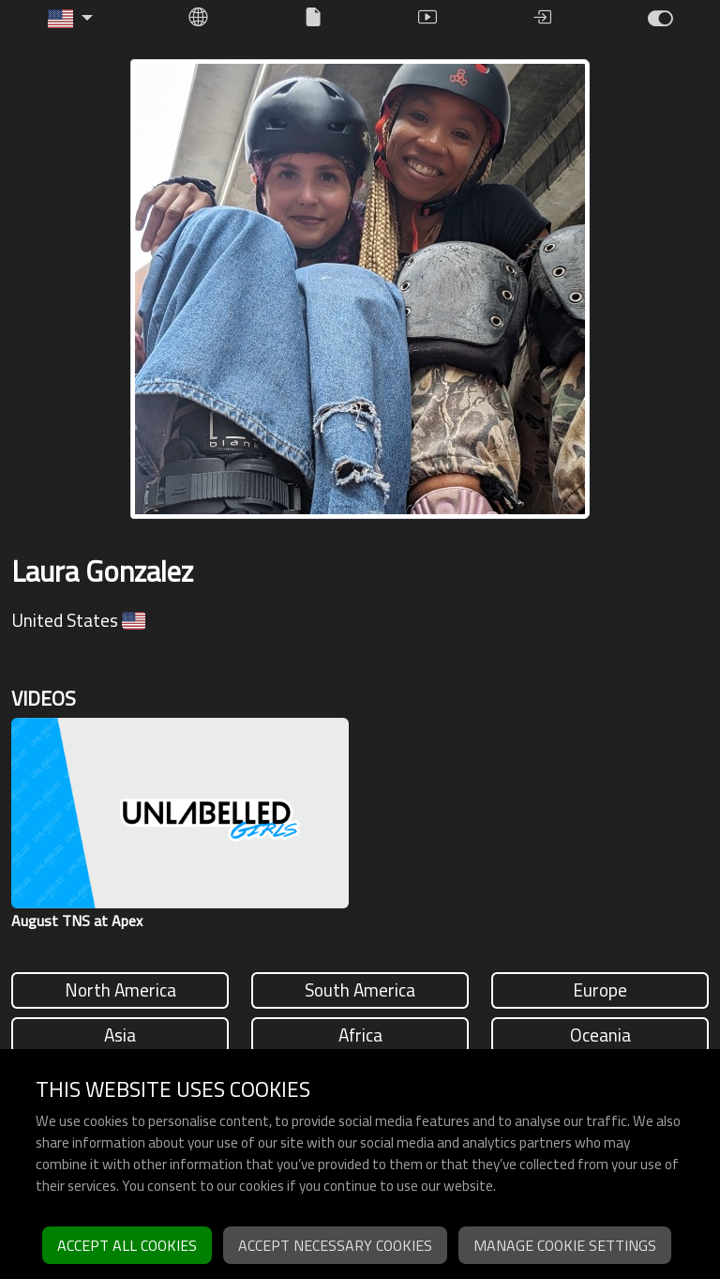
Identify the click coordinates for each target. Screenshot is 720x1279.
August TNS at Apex (76, 920)
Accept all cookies (127, 1245)
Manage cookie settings (564, 1245)
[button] (70, 18)
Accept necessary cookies (335, 1245)
